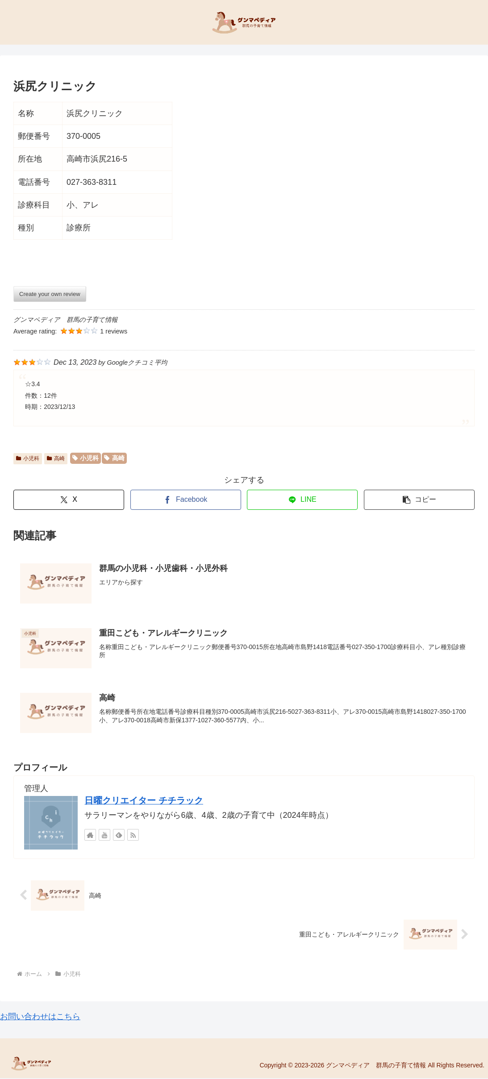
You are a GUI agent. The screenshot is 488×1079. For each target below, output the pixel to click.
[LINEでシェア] (302, 500)
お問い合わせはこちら (40, 1017)
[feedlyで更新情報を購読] (119, 835)
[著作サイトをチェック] (90, 835)
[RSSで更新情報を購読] (133, 835)
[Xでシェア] (68, 500)
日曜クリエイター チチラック (143, 801)
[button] (419, 500)
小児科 (27, 458)
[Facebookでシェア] (185, 500)
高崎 (56, 458)
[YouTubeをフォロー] (104, 835)
